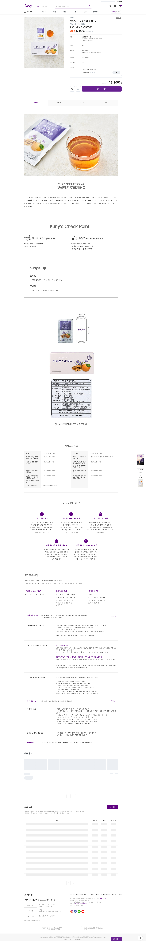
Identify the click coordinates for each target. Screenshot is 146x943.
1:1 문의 (60, 813)
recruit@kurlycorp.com (81, 903)
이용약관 (98, 894)
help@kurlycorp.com (35, 920)
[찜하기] (72, 89)
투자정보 (86, 894)
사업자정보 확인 (103, 898)
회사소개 (72, 894)
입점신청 (119, 894)
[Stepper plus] (118, 72)
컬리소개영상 (79, 894)
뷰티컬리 (45, 6)
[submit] (89, 6)
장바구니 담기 (101, 89)
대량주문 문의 (30, 916)
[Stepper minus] (114, 72)
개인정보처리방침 (105, 894)
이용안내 (114, 894)
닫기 (112, 616)
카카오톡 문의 (30, 905)
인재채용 (92, 894)
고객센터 (119, 1)
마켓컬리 (37, 6)
